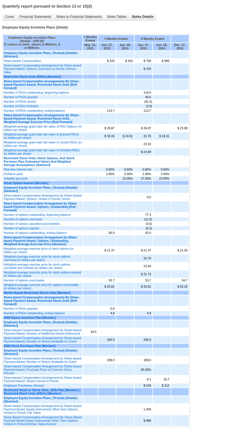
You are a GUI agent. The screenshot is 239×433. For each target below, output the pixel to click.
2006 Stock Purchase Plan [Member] (29, 346)
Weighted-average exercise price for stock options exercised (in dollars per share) (37, 258)
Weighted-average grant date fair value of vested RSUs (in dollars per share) (43, 144)
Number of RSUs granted (21, 97)
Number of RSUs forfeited (21, 106)
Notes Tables (117, 17)
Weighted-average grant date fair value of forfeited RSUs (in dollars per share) (41, 151)
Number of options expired (21, 228)
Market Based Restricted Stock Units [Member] (37, 292)
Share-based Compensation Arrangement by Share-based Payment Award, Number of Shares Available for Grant (42, 339)
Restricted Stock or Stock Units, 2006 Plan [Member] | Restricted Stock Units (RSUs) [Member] (42, 391)
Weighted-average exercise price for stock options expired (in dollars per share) (42, 274)
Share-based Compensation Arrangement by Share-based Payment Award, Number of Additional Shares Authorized (42, 331)
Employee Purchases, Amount (24, 385)
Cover (9, 17)
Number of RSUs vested (20, 101)
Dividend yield (13, 174)
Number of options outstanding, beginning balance (37, 214)
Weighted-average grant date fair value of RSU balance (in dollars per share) (43, 128)
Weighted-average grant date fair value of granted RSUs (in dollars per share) (41, 136)
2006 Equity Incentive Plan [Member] (30, 317)
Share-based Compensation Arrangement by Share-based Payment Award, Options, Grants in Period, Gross (42, 197)
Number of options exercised (23, 219)
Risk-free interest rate (18, 169)
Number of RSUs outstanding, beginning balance (36, 92)
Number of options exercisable (24, 280)
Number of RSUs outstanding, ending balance (34, 110)
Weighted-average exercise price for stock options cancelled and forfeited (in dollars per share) (37, 266)
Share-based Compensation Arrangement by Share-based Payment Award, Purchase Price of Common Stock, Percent (42, 370)
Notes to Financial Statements (79, 17)
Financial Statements (35, 17)
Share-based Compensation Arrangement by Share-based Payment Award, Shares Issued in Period (42, 379)
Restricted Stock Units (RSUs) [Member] (32, 76)
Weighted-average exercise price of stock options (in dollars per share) (38, 250)
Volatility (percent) (16, 178)
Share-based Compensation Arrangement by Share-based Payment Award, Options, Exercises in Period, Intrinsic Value (42, 69)
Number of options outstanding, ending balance (35, 232)
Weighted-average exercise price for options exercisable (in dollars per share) (41, 286)
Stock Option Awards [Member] (26, 183)
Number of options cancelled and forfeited (31, 223)
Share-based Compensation (22, 61)
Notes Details (142, 17)
